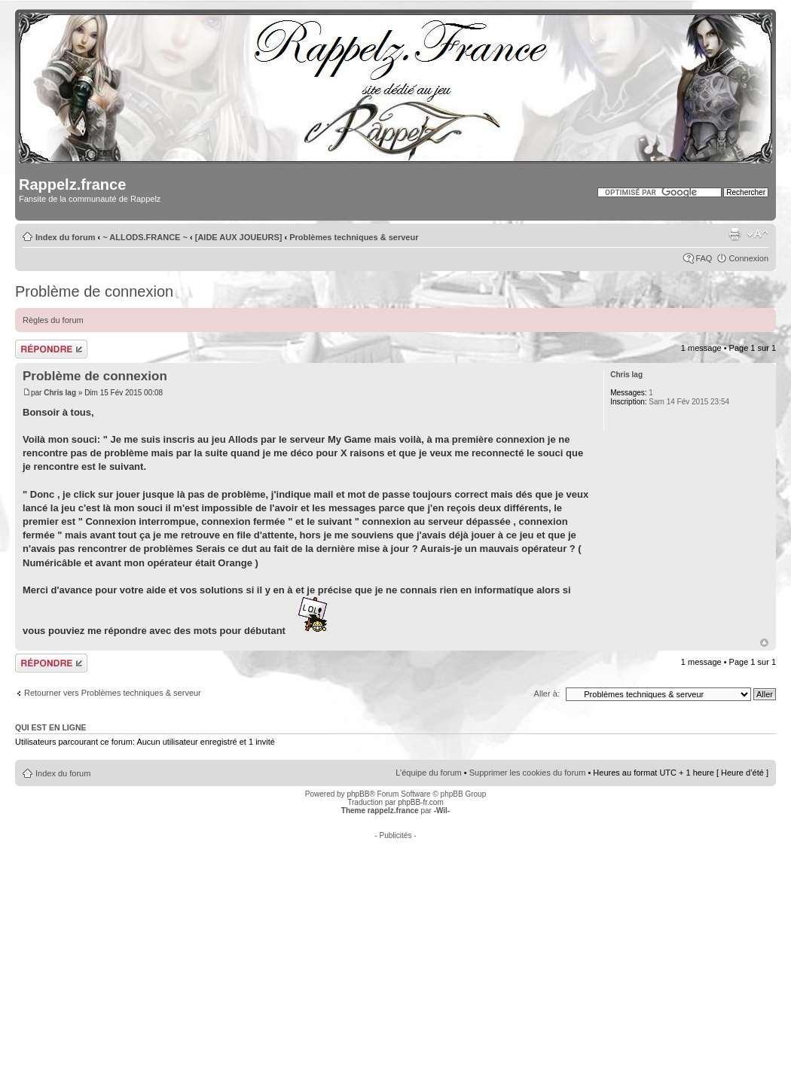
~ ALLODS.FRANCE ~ (145, 237)
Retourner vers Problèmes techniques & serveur (112, 692)
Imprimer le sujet (734, 234)
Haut (764, 643)
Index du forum (65, 237)
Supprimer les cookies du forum (527, 772)
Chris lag (60, 393)
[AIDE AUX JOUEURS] (238, 237)
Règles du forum (53, 320)
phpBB (358, 794)
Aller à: (547, 693)
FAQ (703, 258)
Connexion (748, 258)
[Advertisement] (396, 945)
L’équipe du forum (428, 772)
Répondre (51, 349)
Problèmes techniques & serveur (353, 237)
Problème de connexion (94, 291)
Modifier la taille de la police (757, 234)
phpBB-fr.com (421, 802)
